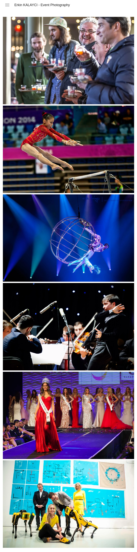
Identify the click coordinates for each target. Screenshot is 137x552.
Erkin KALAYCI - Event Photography (42, 5)
